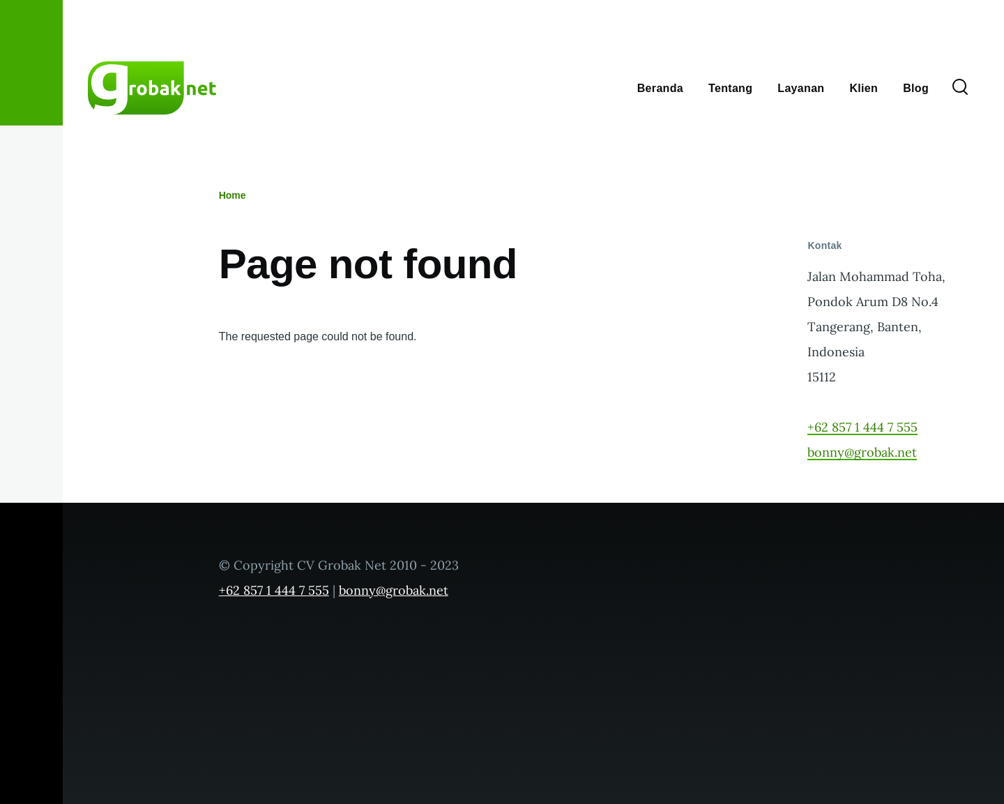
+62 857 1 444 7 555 (862, 427)
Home (232, 195)
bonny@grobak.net (862, 452)
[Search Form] (960, 88)
